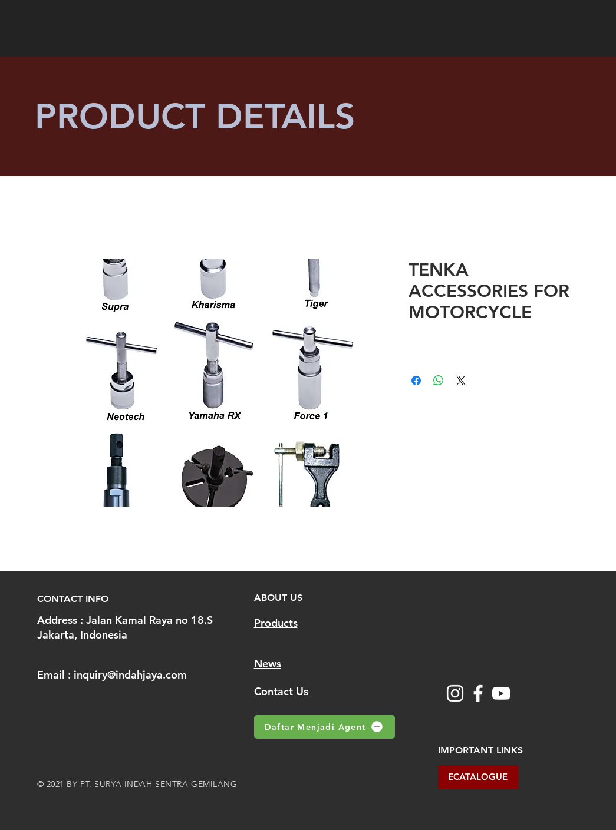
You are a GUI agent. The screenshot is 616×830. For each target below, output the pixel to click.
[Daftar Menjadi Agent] (324, 727)
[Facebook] (478, 693)
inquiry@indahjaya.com (130, 675)
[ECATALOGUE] (478, 777)
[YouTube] (501, 693)
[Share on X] (461, 380)
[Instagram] (455, 693)
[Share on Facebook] (416, 380)
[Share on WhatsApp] (438, 380)
